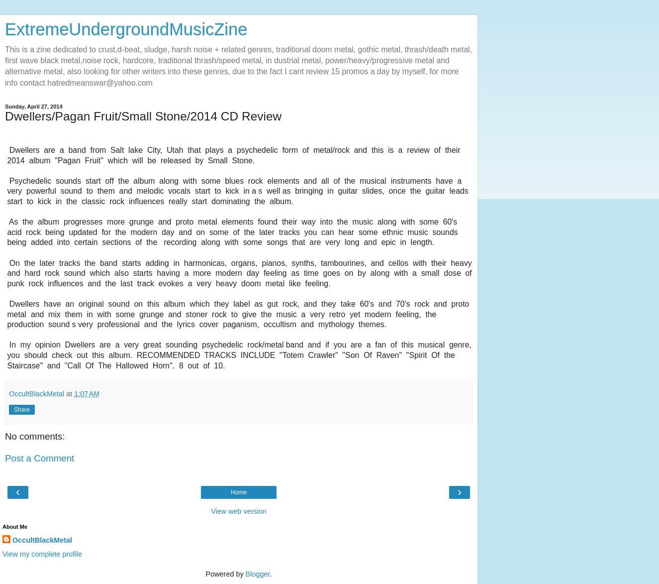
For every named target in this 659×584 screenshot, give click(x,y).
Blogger (258, 574)
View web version (239, 511)
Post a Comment (39, 458)
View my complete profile (42, 554)
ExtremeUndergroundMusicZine (126, 29)
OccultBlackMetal (42, 540)
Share (22, 409)
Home (239, 492)
